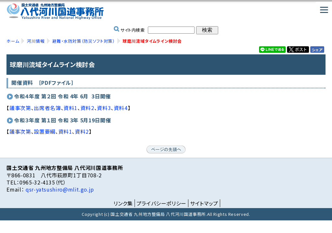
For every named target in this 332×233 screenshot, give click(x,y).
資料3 (104, 108)
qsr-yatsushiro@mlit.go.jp (59, 189)
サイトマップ (204, 203)
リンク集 (123, 203)
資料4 (121, 108)
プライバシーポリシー (161, 203)
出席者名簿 (47, 108)
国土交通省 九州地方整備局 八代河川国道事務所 (165, 11)
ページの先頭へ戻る (166, 149)
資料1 (70, 108)
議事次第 (20, 108)
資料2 (87, 108)
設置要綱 (44, 131)
